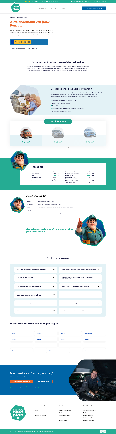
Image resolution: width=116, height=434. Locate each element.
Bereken (94, 7)
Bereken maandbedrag (22, 382)
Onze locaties (97, 1)
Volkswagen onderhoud (89, 410)
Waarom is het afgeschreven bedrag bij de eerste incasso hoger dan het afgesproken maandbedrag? (33, 294)
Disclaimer (40, 431)
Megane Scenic (90, 334)
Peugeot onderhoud (88, 420)
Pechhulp (61, 413)
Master (87, 345)
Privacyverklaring (31, 431)
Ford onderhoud (87, 413)
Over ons (53, 7)
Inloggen (104, 1)
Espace (87, 339)
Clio (13, 334)
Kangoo (63, 339)
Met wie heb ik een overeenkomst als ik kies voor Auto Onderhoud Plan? (77, 278)
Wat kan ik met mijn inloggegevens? (71, 303)
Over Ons (36, 410)
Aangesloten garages (40, 415)
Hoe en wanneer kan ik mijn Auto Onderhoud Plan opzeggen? (78, 294)
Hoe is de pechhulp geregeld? (25, 277)
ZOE (50, 351)
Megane (39, 334)
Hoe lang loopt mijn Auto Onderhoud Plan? (29, 286)
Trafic (38, 345)
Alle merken (86, 423)
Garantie (36, 413)
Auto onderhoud (18, 17)
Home (11, 17)
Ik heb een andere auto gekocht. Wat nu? (28, 303)
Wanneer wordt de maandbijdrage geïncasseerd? (75, 286)
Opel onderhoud (87, 418)
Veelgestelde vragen (76, 1)
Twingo (63, 334)
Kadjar (63, 345)
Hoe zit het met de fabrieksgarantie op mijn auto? (31, 270)
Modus (14, 345)
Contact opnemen (44, 382)
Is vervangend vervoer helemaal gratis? (72, 311)
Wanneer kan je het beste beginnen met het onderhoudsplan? (79, 270)
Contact (63, 7)
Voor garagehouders (87, 1)
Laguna (39, 339)
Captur (14, 339)
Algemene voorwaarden (50, 431)
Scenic (14, 351)
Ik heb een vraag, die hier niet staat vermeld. (29, 311)
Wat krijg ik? (42, 7)
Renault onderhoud (88, 415)
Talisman (88, 351)
